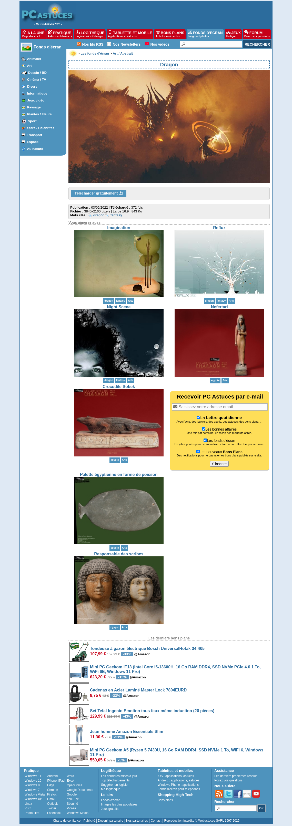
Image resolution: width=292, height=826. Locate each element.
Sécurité (72, 803)
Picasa (71, 808)
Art (29, 66)
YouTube (73, 799)
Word (70, 776)
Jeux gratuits (109, 809)
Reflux (219, 228)
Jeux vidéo (35, 100)
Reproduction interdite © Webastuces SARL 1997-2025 (201, 820)
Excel (70, 780)
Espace (33, 142)
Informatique (37, 93)
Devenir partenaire (110, 820)
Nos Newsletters (127, 44)
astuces (188, 776)
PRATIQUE (60, 34)
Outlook (52, 803)
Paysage (34, 107)
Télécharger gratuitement (99, 193)
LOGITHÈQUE (90, 34)
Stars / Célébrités (40, 128)
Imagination (118, 228)
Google (72, 794)
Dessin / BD (37, 73)
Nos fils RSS (92, 44)
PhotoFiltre (32, 813)
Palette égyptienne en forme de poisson (118, 474)
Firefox (52, 794)
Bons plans (165, 800)
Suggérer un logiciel (114, 785)
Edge (50, 785)
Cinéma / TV (36, 79)
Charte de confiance (66, 820)
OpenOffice (74, 785)
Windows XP (33, 799)
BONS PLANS (170, 34)
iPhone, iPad (56, 780)
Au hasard (35, 149)
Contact (156, 820)
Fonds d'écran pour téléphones (179, 789)
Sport (32, 121)
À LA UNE (33, 34)
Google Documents (80, 790)
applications (173, 776)
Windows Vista (35, 794)
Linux (28, 803)
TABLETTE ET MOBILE (130, 34)
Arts (130, 300)
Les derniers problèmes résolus (235, 776)
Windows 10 (33, 780)
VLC (28, 808)
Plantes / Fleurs (39, 114)
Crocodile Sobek (119, 386)
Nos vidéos (159, 44)
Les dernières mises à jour (119, 776)
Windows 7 (32, 790)
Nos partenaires (137, 820)
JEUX (233, 34)
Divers (32, 86)
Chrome (52, 790)
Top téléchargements (115, 780)
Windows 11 (33, 776)
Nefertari (219, 307)
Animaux (34, 59)
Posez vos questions (228, 780)
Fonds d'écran (48, 47)
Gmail (51, 799)
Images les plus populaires (119, 804)
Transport (34, 135)
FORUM (257, 34)
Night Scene (118, 307)
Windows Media (77, 813)
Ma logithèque (110, 789)
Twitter (51, 808)
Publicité (89, 820)
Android (52, 776)
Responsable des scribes (118, 554)
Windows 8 (32, 785)
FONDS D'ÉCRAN (205, 34)
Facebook (54, 813)
